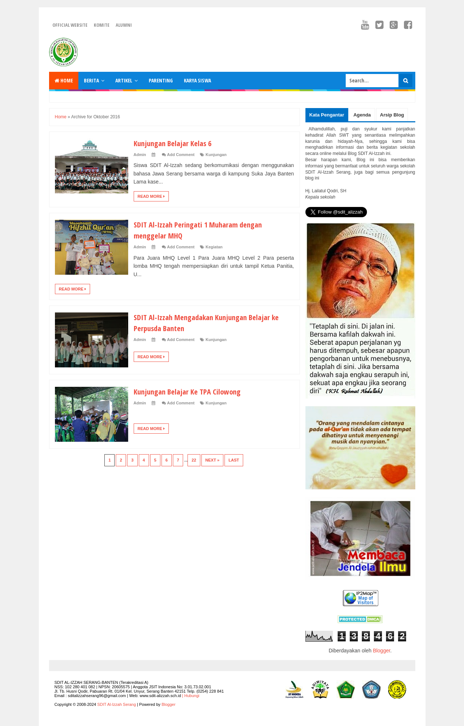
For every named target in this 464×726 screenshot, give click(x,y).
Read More (151, 196)
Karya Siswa (197, 80)
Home (64, 80)
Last (234, 460)
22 (194, 460)
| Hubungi (190, 695)
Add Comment (180, 154)
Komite (101, 25)
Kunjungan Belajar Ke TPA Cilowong (190, 391)
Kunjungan (215, 154)
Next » (212, 460)
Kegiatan (213, 247)
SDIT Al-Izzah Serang (116, 704)
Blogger (381, 650)
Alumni (124, 25)
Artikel (123, 80)
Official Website (70, 25)
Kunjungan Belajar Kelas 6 (175, 142)
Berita (91, 80)
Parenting (161, 80)
